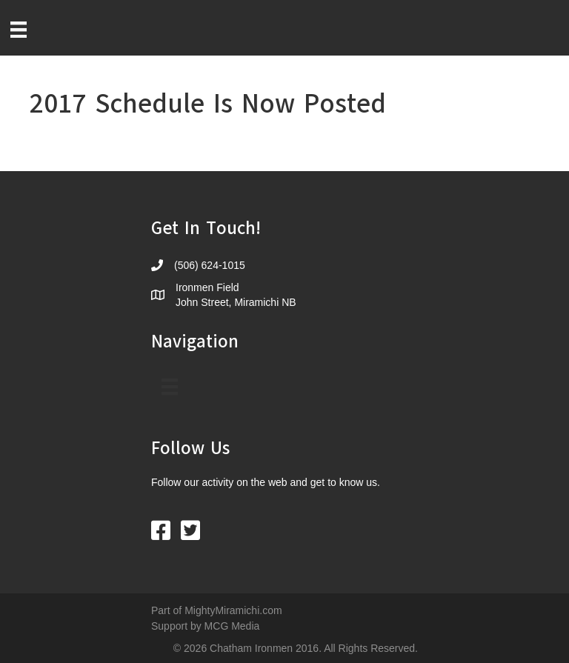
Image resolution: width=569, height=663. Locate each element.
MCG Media (232, 626)
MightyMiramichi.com (233, 610)
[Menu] (18, 29)
